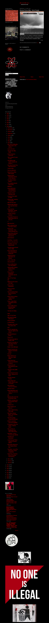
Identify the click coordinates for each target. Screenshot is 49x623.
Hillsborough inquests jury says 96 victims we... (12, 206)
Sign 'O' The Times (12, 278)
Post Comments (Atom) (31, 79)
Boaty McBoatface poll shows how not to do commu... (13, 392)
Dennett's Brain (11, 388)
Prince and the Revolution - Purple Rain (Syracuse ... (12, 210)
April (9, 142)
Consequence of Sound (11, 515)
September (10, 133)
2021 (8, 117)
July (9, 137)
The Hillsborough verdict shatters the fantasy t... (12, 162)
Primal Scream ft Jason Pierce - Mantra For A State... (13, 374)
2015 (8, 464)
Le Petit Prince (11, 322)
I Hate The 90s (9, 499)
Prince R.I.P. (10, 337)
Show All (16, 530)
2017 (8, 124)
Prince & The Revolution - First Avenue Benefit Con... (13, 230)
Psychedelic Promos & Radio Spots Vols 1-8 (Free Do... (13, 218)
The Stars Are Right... (12, 310)
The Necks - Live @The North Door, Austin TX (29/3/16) (13, 451)
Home (32, 76)
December (10, 127)
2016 (8, 126)
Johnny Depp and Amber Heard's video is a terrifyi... (13, 382)
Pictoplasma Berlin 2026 (11, 527)
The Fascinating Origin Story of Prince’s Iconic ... (13, 293)
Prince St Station (11, 320)
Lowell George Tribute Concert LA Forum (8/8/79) (12, 441)
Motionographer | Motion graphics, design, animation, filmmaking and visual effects (11, 508)
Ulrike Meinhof (11, 237)
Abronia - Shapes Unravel (11, 496)
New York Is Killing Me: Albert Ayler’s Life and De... (13, 146)
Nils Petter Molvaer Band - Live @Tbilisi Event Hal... (12, 414)
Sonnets (9, 353)
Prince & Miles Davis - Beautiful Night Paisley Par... (12, 307)
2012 (8, 470)
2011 (8, 472)
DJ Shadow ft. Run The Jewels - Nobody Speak (13, 426)
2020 (8, 118)
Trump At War (11, 168)
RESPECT (10, 186)
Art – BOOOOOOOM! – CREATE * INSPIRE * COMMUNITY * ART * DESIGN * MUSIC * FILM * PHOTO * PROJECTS (11, 524)
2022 (8, 115)
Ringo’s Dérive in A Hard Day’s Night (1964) (12, 357)
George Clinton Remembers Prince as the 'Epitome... (12, 177)
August (9, 135)
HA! (8, 279)
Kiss (9, 327)
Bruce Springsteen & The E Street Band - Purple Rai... (12, 252)
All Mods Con (10, 404)
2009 (8, 476)
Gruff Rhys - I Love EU (12, 240)
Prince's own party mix (13, 241)
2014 (8, 466)
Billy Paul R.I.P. (11, 223)
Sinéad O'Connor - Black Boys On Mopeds (12, 257)
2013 (8, 468)
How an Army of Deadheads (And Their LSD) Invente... (12, 430)
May (9, 140)
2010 (8, 474)
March (9, 458)
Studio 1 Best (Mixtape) (13, 346)
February (10, 460)
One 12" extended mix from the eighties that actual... (13, 331)
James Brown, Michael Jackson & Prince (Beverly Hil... (13, 234)
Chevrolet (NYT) (11, 261)
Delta (9, 313)
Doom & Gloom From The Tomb (11, 495)
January (10, 462)
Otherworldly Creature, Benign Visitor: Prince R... (13, 269)
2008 (8, 477)
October (10, 131)
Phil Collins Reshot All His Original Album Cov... (12, 446)
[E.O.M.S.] (24, 3)
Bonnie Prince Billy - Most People (29, 10)
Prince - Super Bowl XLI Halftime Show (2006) (12, 302)
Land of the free (11, 148)
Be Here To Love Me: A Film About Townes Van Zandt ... (13, 344)
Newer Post (22, 76)
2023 (8, 113)
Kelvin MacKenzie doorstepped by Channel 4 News (12, 190)
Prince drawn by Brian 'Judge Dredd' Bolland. (12, 298)
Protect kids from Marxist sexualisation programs (13, 362)
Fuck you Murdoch (12, 170)
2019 (8, 120)
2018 (8, 122)
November (10, 129)
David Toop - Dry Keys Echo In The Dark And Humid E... (12, 455)
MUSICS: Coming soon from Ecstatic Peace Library (13, 401)
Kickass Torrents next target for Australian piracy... (12, 351)
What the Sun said (12, 202)
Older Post (41, 76)
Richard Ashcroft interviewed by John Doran (12, 366)
